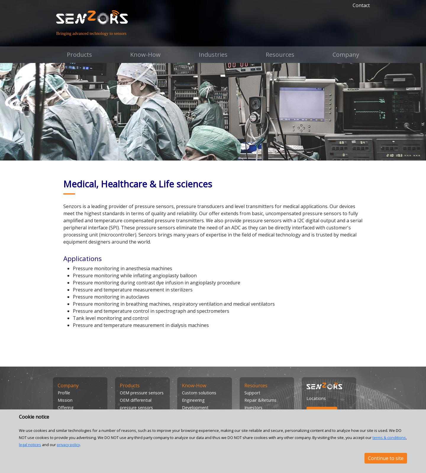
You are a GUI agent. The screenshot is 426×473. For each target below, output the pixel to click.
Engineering (193, 400)
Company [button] (346, 55)
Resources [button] (280, 55)
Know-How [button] (145, 55)
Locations (316, 398)
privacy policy (68, 444)
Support (252, 393)
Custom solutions (199, 393)
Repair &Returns (260, 400)
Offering (66, 407)
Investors (253, 407)
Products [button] (79, 55)
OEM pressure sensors (142, 393)
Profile (64, 393)
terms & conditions (389, 437)
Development (195, 407)
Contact (361, 5)
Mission (65, 400)
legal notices (30, 444)
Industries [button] (213, 55)
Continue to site (386, 458)
